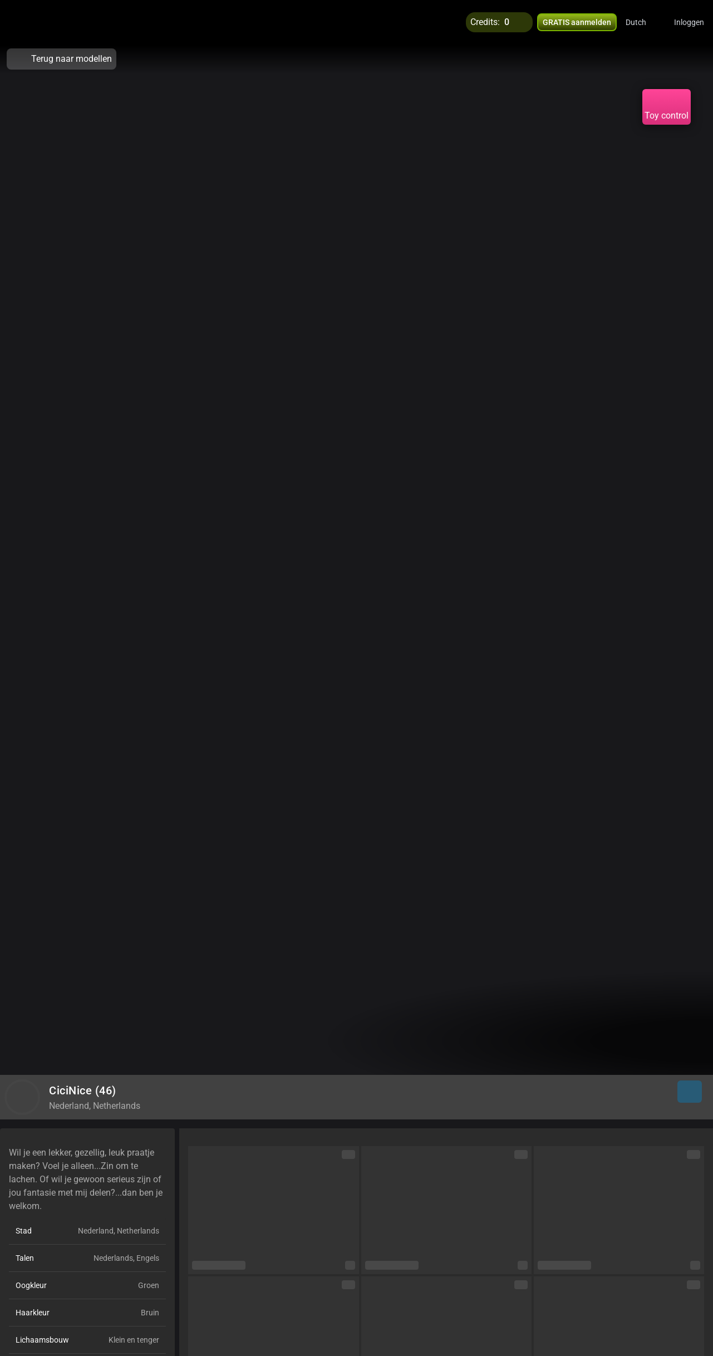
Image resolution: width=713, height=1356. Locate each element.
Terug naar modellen (61, 59)
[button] (643, 22)
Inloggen (689, 22)
